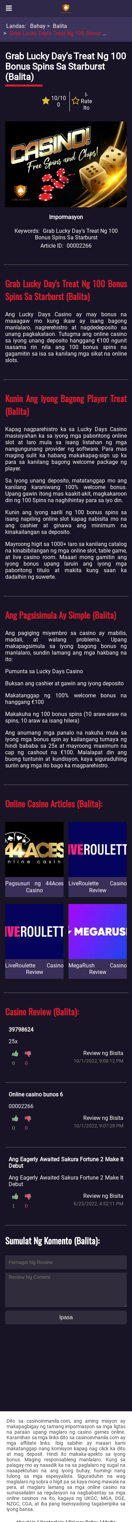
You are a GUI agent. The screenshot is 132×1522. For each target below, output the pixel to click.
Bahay (38, 26)
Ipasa (66, 1317)
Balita (60, 26)
